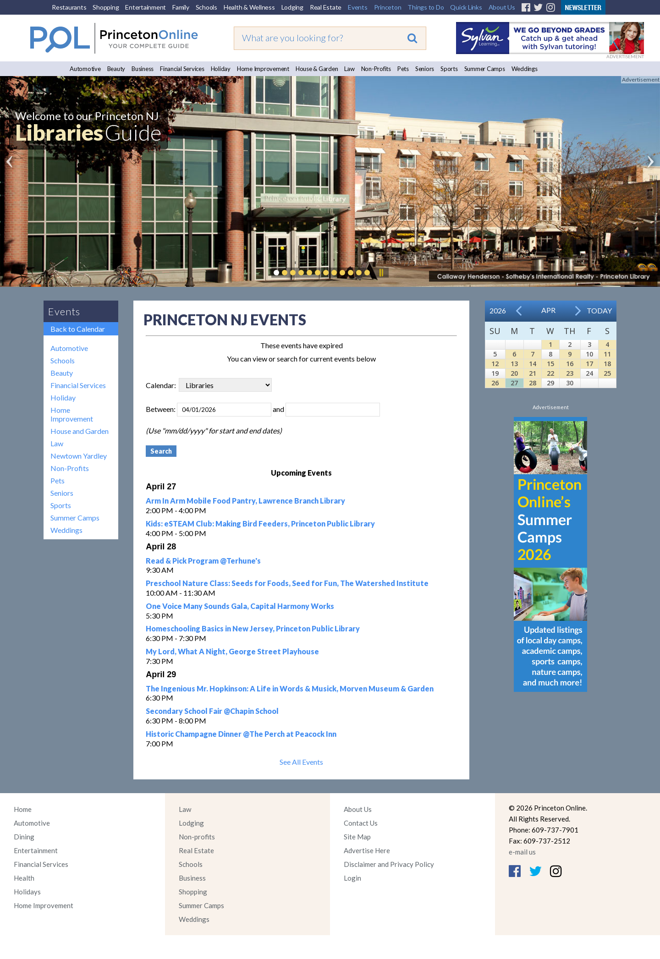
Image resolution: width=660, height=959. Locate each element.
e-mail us (522, 852)
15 (550, 363)
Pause (381, 273)
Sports (449, 68)
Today (599, 310)
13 (514, 363)
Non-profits (197, 837)
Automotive (85, 68)
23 (569, 373)
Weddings (525, 68)
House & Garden (317, 68)
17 (589, 363)
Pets (403, 68)
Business (143, 68)
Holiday (221, 68)
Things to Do (425, 7)
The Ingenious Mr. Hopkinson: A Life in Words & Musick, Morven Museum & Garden (290, 688)
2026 (498, 310)
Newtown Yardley (78, 455)
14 (532, 363)
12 (495, 363)
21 (532, 373)
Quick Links (466, 7)
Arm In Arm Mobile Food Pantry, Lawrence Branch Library (245, 500)
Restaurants (69, 7)
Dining (24, 837)
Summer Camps (484, 68)
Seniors (424, 68)
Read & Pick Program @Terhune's (203, 560)
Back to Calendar (77, 328)
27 (514, 382)
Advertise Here (367, 850)
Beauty (116, 68)
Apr (548, 310)
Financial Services (182, 68)
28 (532, 382)
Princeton (388, 7)
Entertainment (145, 7)
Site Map (357, 837)
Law (349, 68)
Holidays (27, 892)
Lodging (292, 7)
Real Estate (325, 7)
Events (358, 7)
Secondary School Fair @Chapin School (212, 711)
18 (607, 363)
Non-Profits (376, 68)
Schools (206, 7)
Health (24, 878)
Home (23, 809)
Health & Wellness (249, 7)
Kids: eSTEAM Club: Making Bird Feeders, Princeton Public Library (260, 523)
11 (607, 354)
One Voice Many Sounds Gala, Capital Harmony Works (240, 606)
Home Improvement (263, 68)
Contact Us (361, 823)
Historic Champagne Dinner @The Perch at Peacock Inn (241, 733)
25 (607, 373)
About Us (502, 7)
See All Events (301, 761)
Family (180, 7)
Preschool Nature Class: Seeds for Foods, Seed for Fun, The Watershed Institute (287, 583)
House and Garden (79, 431)
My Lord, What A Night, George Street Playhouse (232, 651)
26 (495, 382)
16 (569, 363)
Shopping (106, 7)
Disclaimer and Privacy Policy (389, 864)
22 (550, 373)
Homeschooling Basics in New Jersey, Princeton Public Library (253, 628)
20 (514, 373)
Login (352, 878)
